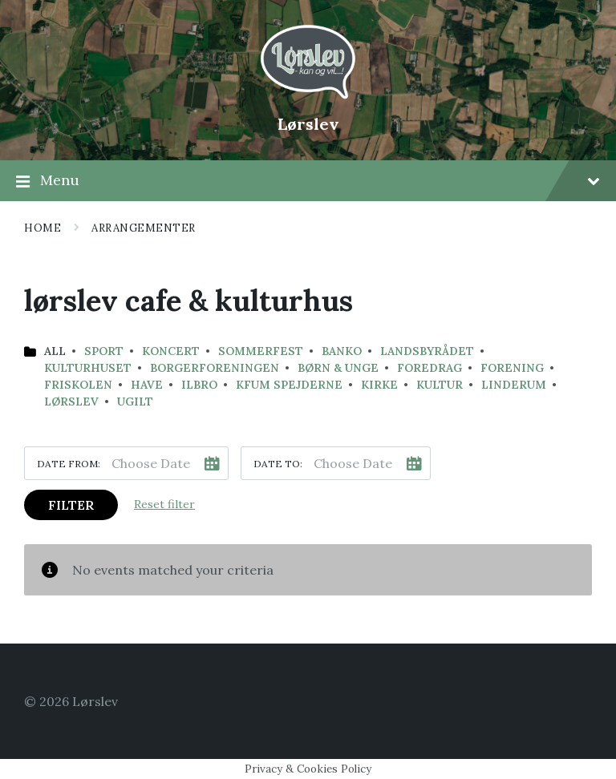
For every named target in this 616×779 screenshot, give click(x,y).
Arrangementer (143, 228)
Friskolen (78, 384)
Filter (71, 505)
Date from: (68, 464)
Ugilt (135, 401)
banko (342, 351)
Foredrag (429, 368)
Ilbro (199, 384)
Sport (104, 351)
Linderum (513, 384)
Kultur (439, 384)
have (147, 384)
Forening (512, 368)
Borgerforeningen (214, 368)
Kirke (379, 384)
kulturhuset (88, 368)
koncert (171, 351)
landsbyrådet (427, 351)
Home (42, 228)
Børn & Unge (338, 368)
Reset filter (164, 504)
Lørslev (308, 124)
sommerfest (260, 351)
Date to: (277, 464)
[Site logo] (308, 97)
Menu (308, 181)
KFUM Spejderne (289, 384)
